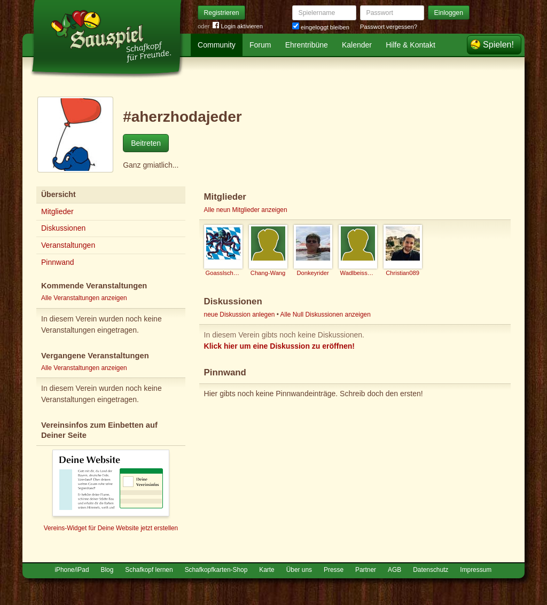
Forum (260, 45)
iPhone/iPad (71, 569)
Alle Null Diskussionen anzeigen (325, 314)
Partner (365, 569)
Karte (266, 569)
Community (217, 45)
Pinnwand (57, 262)
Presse (333, 569)
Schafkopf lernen (149, 569)
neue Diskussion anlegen (239, 314)
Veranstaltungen (68, 245)
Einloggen (449, 13)
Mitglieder (57, 211)
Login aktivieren (238, 26)
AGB (394, 569)
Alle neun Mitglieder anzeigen (245, 210)
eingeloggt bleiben (320, 27)
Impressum (475, 569)
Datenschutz (430, 569)
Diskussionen (63, 228)
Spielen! (498, 44)
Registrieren (221, 13)
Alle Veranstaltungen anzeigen (84, 298)
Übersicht (58, 194)
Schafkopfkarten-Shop (216, 569)
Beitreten (146, 143)
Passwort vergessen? (388, 26)
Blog (107, 569)
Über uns (299, 569)
